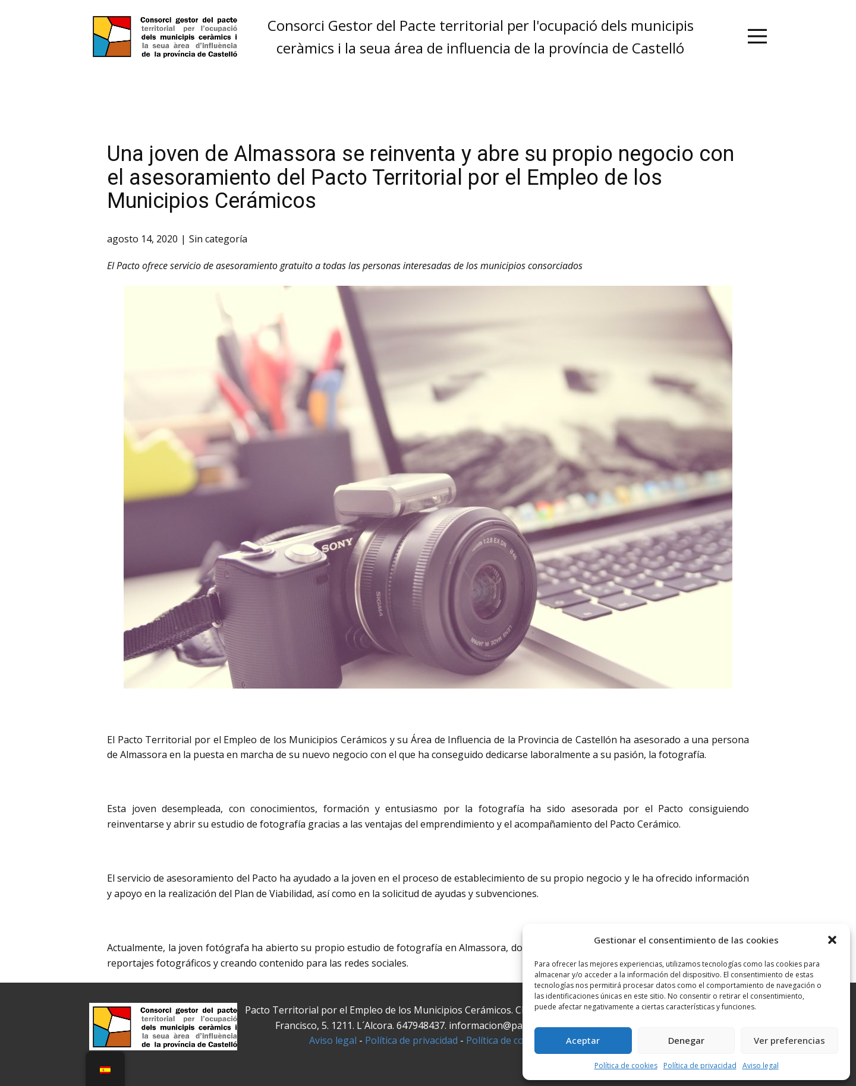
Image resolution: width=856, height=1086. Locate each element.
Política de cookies (625, 1065)
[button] (832, 940)
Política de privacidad (700, 1065)
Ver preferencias (789, 1040)
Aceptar (583, 1040)
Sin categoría (218, 238)
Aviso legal (760, 1065)
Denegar (686, 1040)
